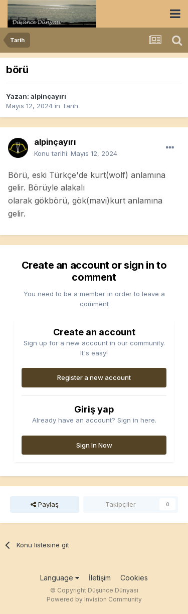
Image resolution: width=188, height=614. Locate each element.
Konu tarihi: (75, 153)
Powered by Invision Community (94, 599)
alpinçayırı (48, 96)
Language (59, 577)
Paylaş (45, 504)
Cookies (134, 577)
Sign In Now (94, 445)
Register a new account (94, 377)
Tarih (70, 106)
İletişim (100, 577)
